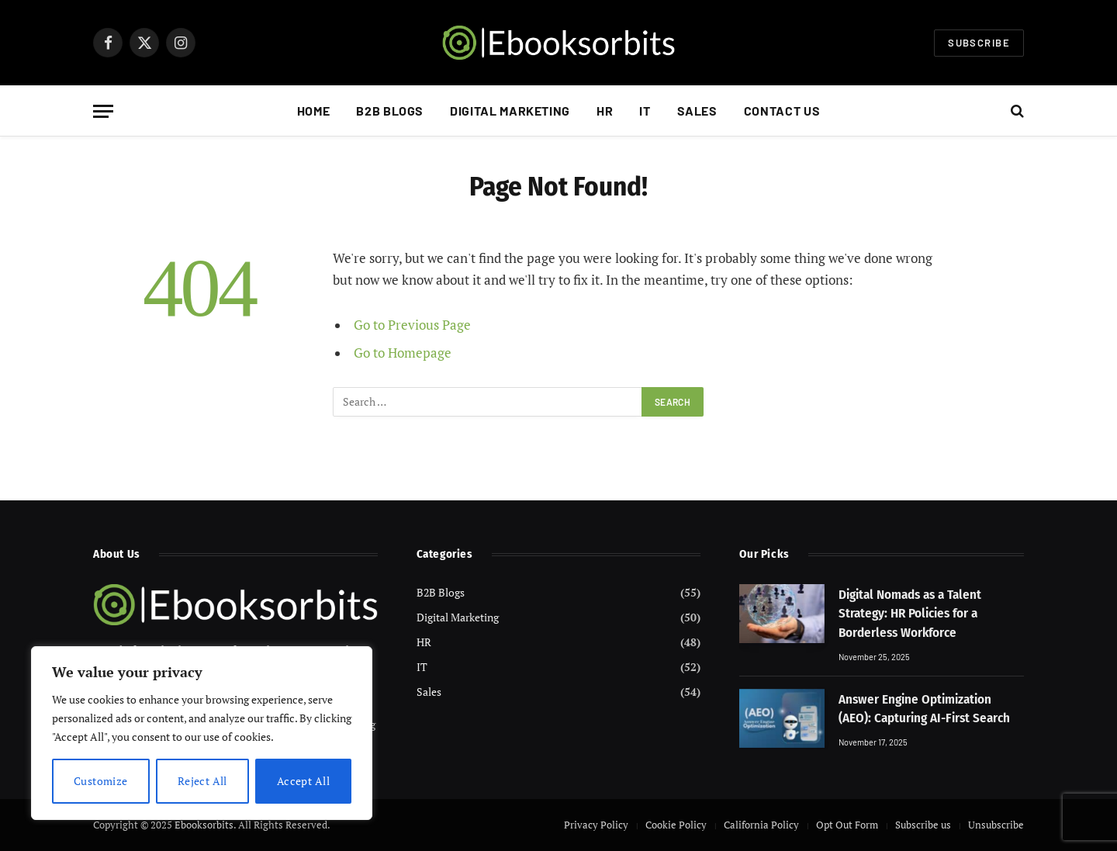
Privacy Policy (596, 825)
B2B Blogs (390, 110)
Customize (101, 780)
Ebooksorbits (204, 825)
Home (313, 110)
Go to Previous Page (412, 325)
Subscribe (979, 42)
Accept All (303, 780)
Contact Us (782, 110)
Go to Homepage (402, 353)
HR (605, 110)
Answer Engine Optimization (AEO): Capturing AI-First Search (924, 708)
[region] (201, 733)
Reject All (202, 780)
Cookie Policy (676, 825)
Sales (697, 110)
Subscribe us (923, 825)
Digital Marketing (510, 110)
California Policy (761, 825)
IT (644, 110)
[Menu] (103, 111)
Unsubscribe (996, 825)
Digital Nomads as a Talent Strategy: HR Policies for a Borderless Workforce (910, 613)
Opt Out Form (847, 825)
